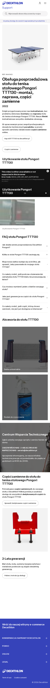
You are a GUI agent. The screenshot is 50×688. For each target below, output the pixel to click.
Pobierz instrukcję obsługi (15, 575)
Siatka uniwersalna (12, 369)
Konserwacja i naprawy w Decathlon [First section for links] (25, 638)
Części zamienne (11, 149)
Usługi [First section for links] (25, 654)
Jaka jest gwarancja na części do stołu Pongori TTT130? (25, 297)
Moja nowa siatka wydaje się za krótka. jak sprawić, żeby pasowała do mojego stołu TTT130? (25, 264)
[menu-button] (45, 3)
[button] (17, 214)
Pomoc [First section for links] (25, 646)
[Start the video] (46, 193)
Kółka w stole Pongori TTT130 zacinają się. (25, 254)
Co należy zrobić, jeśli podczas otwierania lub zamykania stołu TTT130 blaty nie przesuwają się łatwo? (25, 277)
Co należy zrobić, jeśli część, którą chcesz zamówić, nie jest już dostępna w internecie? (25, 307)
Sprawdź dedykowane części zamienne (20, 503)
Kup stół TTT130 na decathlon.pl (17, 138)
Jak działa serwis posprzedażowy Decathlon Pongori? (25, 246)
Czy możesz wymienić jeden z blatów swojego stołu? (25, 288)
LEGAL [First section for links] (25, 662)
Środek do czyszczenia (14, 417)
